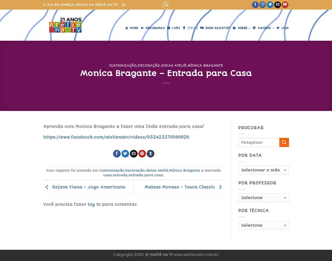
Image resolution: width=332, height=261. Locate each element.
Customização (123, 65)
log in (94, 204)
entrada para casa (145, 175)
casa (107, 175)
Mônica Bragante (205, 65)
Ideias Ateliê (173, 65)
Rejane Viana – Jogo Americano (84, 187)
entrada (120, 175)
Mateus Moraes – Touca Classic (184, 187)
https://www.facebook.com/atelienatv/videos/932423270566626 (116, 137)
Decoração (149, 65)
